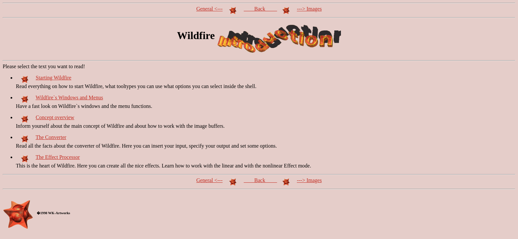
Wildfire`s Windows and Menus (69, 97)
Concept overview (55, 117)
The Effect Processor (58, 157)
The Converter (51, 137)
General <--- (209, 9)
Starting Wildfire (53, 77)
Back (260, 9)
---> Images (309, 9)
